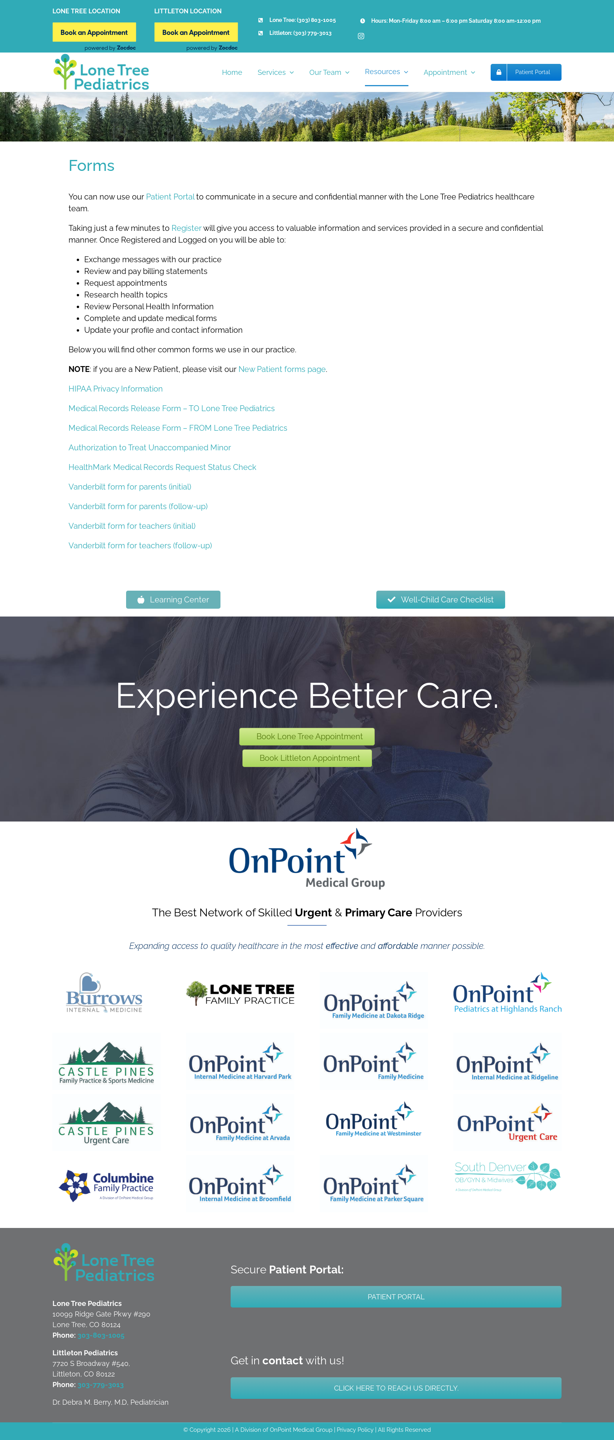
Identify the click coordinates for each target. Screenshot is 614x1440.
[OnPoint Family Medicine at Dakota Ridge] (374, 976)
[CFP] (106, 1172)
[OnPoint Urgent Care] (507, 1098)
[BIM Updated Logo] (106, 976)
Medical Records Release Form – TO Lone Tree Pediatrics (172, 408)
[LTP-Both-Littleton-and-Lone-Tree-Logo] (104, 1245)
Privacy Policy (355, 1429)
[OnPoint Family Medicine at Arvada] (240, 1098)
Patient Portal (170, 196)
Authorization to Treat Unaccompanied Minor (150, 447)
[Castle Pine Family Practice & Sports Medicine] (106, 1036)
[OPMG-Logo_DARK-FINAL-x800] (307, 831)
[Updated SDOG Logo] (507, 1159)
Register (187, 228)
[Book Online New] (94, 26)
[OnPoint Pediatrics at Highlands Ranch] (507, 976)
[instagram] (361, 36)
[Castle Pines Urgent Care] (106, 1098)
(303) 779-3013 (312, 33)
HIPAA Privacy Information (116, 389)
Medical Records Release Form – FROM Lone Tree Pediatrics (178, 428)
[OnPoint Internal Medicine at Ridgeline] (507, 1036)
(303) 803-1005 (316, 20)
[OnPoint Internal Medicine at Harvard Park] (240, 1036)
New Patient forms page (282, 369)
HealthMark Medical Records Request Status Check (162, 467)
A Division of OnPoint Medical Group (283, 1429)
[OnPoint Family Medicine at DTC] (374, 1036)
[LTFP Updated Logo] (240, 976)
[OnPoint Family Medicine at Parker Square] (374, 1159)
